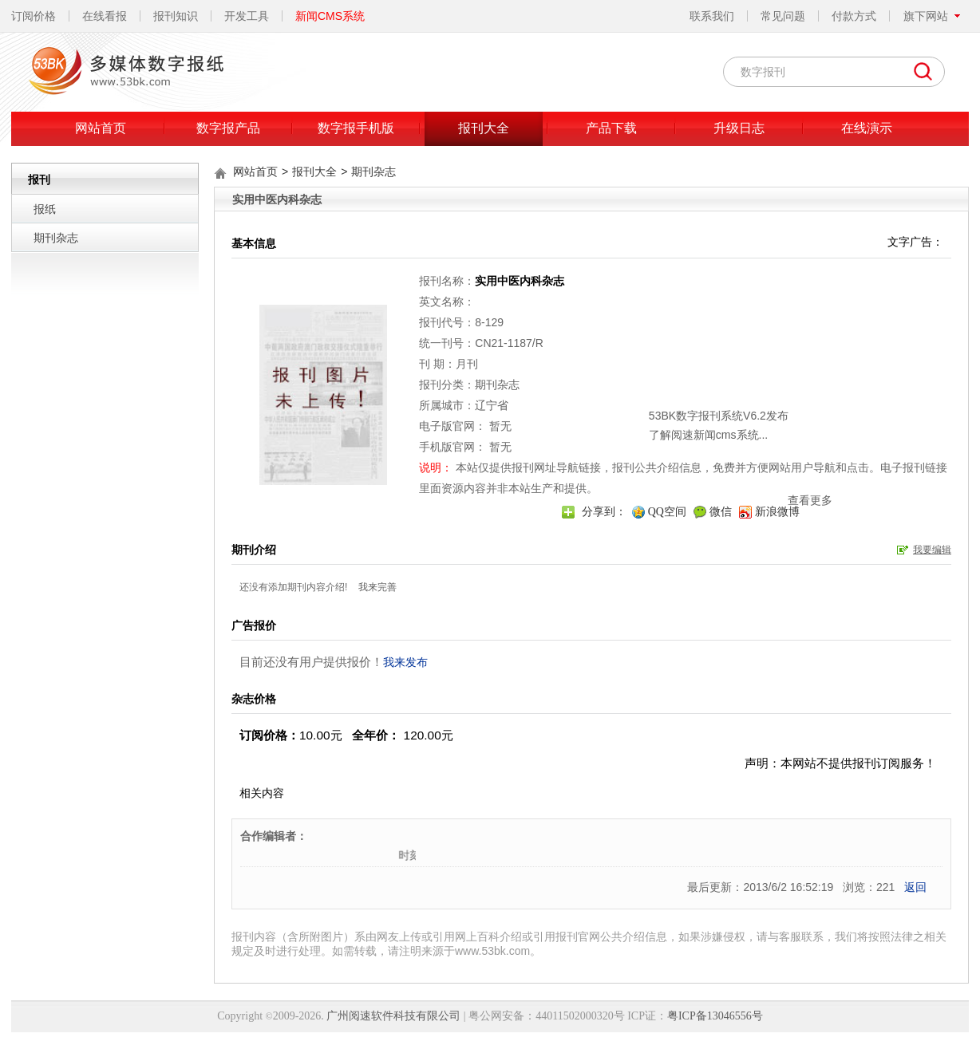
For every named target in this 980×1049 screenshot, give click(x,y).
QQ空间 (667, 512)
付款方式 (854, 16)
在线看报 (104, 16)
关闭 (723, 347)
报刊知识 (175, 16)
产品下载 (611, 128)
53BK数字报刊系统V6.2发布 (616, 370)
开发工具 (246, 16)
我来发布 (405, 662)
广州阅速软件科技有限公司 (393, 1016)
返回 (915, 887)
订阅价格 (33, 16)
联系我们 (712, 16)
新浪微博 (777, 512)
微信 (720, 512)
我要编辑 (932, 549)
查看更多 (708, 454)
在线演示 (866, 128)
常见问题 (783, 16)
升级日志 (739, 128)
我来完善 (377, 587)
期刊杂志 (56, 237)
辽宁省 (491, 405)
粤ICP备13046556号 (715, 1016)
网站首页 (100, 128)
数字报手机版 (356, 128)
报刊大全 (483, 128)
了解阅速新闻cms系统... (606, 389)
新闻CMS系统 (330, 16)
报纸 (45, 209)
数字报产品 (228, 128)
